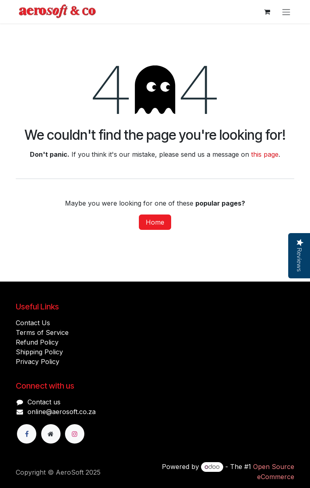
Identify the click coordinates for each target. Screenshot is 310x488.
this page (265, 154)
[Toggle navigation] (286, 11)
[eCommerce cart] (267, 12)
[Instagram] (74, 434)
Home (155, 222)
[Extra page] (51, 434)
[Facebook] (26, 434)
